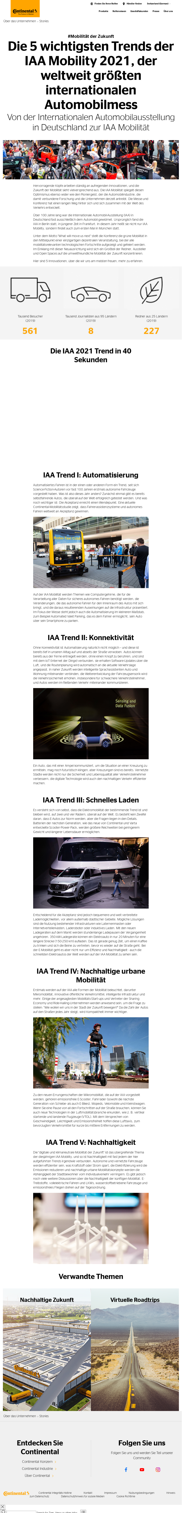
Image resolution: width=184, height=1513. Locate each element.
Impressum (118, 1492)
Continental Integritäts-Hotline (57, 1492)
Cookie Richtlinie (153, 1496)
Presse (156, 11)
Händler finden (134, 4)
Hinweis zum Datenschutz (56, 1496)
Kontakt (93, 1492)
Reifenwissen (119, 11)
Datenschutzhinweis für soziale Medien (107, 1496)
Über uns (168, 11)
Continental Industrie (37, 1469)
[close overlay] (2, 1507)
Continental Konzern (37, 1462)
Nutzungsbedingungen (152, 1492)
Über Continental (37, 1475)
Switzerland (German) (157, 4)
